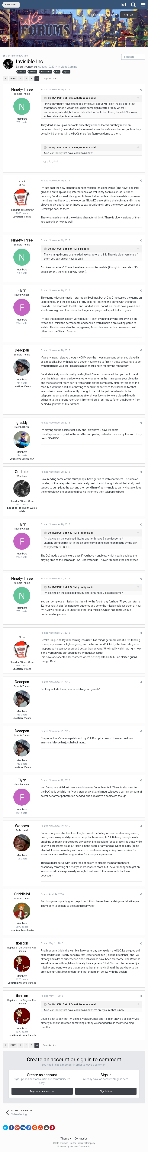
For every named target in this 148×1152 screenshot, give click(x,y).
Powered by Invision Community (74, 1146)
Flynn (22, 290)
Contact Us (81, 1138)
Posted (55, 89)
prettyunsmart (28, 66)
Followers (129, 57)
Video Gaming (69, 66)
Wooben (22, 826)
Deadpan (22, 350)
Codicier (22, 471)
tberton (22, 943)
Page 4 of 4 (49, 78)
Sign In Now (106, 1091)
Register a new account (42, 1091)
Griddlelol (22, 894)
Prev (13, 79)
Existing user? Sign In (104, 14)
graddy (21, 422)
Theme (65, 1138)
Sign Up (128, 14)
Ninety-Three (22, 89)
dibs (21, 180)
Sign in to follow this (16, 55)
